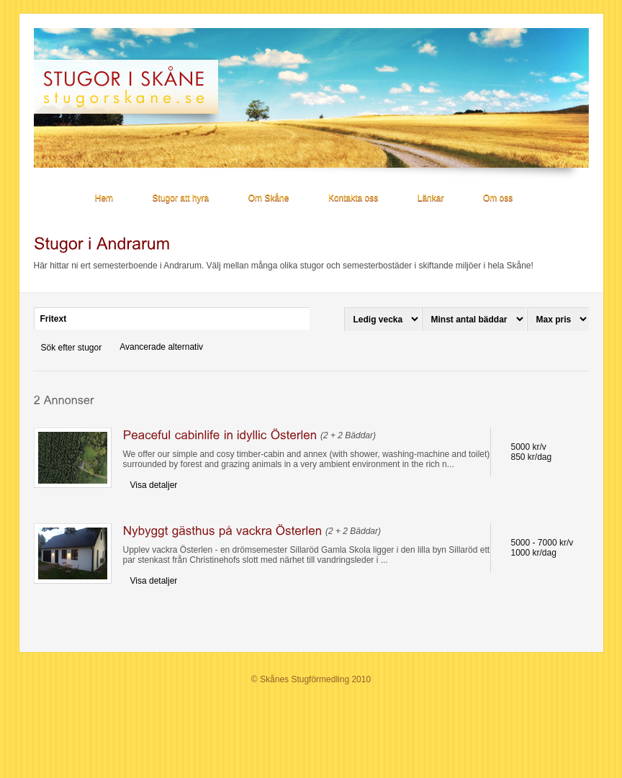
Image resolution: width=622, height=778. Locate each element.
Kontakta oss (353, 198)
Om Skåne (268, 198)
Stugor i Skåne (132, 86)
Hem (104, 198)
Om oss (498, 198)
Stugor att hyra (181, 198)
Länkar (431, 198)
